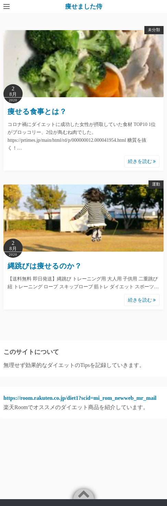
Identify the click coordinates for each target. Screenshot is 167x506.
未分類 (154, 29)
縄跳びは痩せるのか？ (45, 266)
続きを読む (142, 161)
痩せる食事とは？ (37, 111)
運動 (156, 184)
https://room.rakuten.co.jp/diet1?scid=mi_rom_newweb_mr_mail (79, 398)
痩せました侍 (83, 6)
